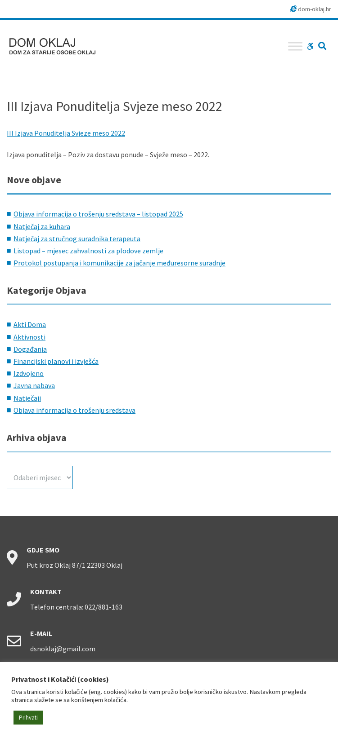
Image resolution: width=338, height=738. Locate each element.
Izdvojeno (29, 373)
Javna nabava (34, 385)
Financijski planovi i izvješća (56, 361)
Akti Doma (30, 324)
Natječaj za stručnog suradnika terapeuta (77, 238)
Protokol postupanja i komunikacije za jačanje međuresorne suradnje (119, 262)
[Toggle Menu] (295, 46)
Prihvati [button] (28, 717)
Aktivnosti (29, 336)
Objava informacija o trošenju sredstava (74, 410)
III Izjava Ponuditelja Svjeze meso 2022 (66, 132)
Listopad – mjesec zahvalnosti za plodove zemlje (88, 250)
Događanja (30, 349)
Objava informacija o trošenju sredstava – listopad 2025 (98, 213)
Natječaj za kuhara (42, 226)
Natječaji (27, 397)
